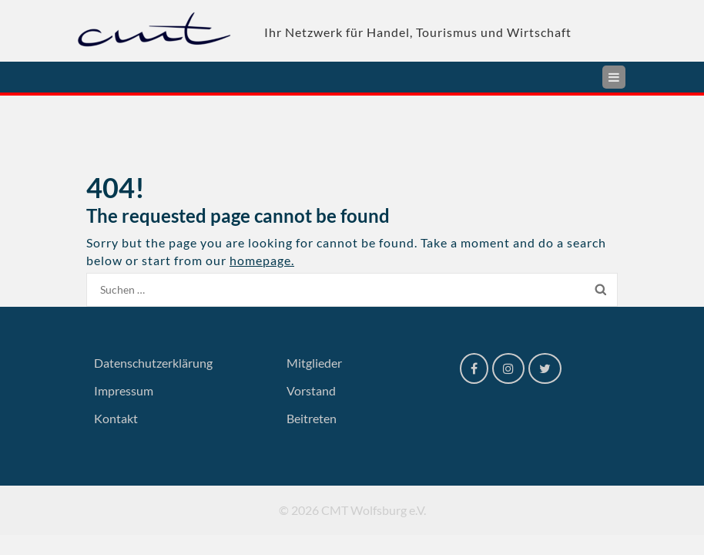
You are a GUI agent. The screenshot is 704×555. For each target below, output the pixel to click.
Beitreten (312, 418)
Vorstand (311, 390)
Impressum (123, 390)
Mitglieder (314, 362)
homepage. (262, 260)
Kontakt (116, 418)
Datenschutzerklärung (153, 362)
